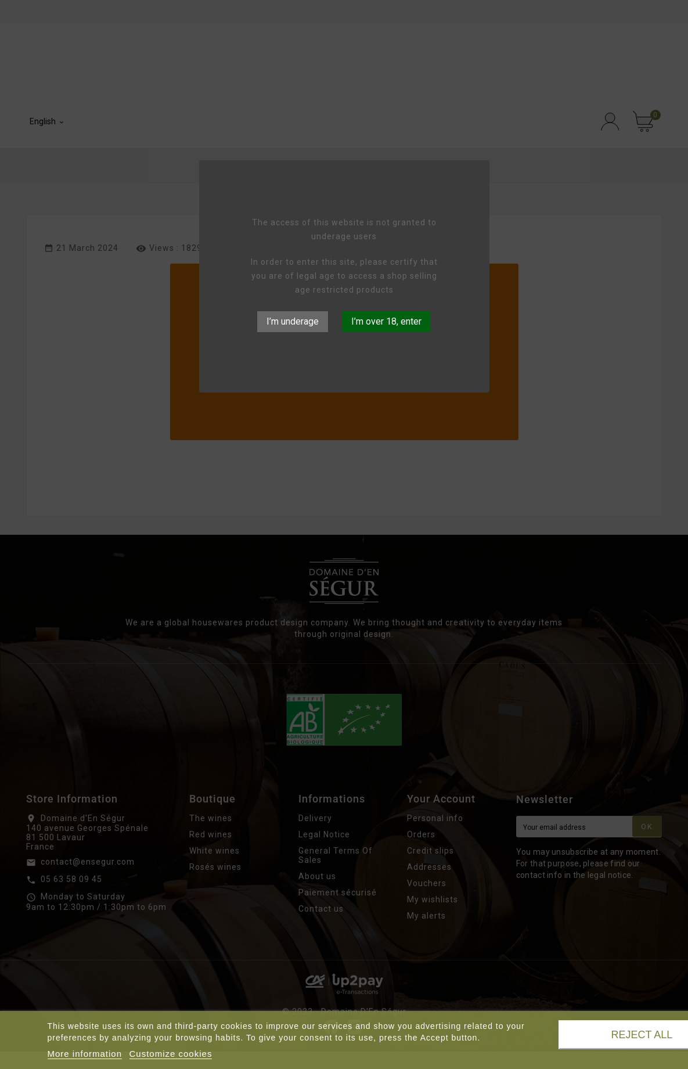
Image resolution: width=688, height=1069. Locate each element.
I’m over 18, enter (386, 321)
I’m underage (292, 321)
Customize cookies (170, 1054)
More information (85, 1054)
